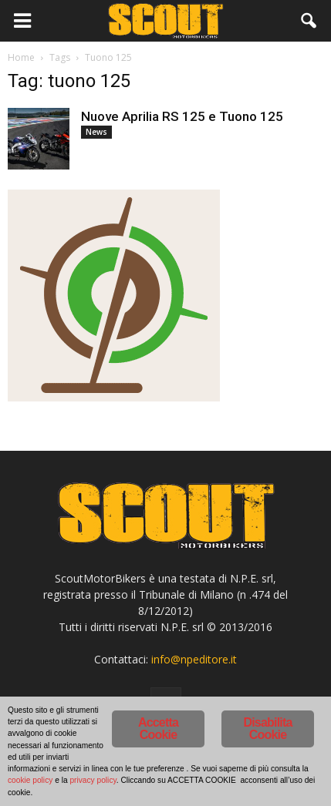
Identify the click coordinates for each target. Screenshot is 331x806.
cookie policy (30, 780)
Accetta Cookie (158, 728)
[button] (309, 21)
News (96, 131)
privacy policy (92, 780)
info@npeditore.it (194, 659)
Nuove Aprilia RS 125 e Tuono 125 (182, 116)
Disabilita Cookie (267, 728)
